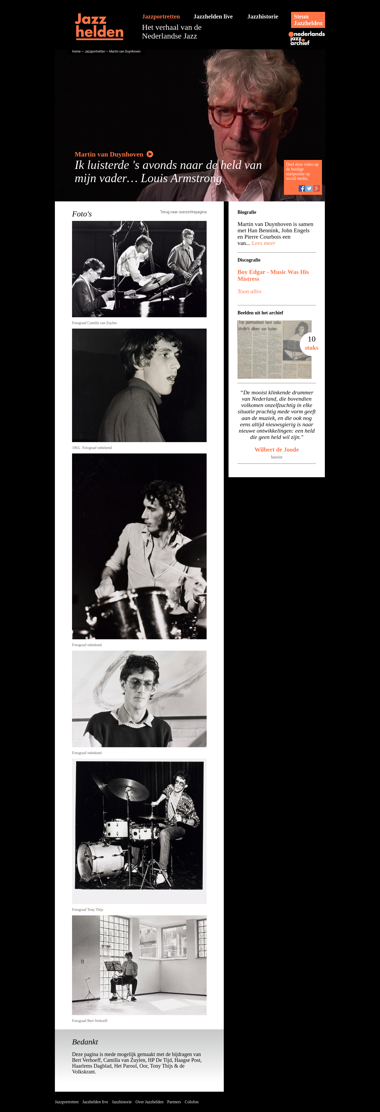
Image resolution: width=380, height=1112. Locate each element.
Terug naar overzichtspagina (183, 212)
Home (76, 51)
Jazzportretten (161, 16)
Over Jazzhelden (149, 1102)
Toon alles (249, 291)
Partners (174, 1102)
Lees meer (262, 243)
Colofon (191, 1102)
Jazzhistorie (262, 16)
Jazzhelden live (213, 16)
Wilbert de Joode (276, 449)
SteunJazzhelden (308, 19)
